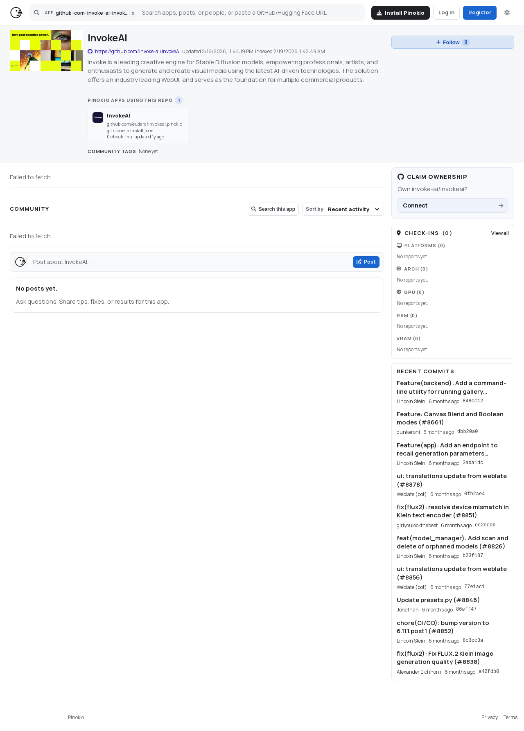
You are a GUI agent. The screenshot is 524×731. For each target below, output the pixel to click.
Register (479, 12)
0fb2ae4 (474, 494)
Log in (446, 12)
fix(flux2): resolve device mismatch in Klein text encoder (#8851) (453, 511)
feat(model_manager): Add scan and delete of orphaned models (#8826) (452, 542)
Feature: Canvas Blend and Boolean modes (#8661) (450, 418)
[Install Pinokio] (400, 13)
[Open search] (36, 13)
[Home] (16, 12)
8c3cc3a (473, 640)
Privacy (489, 717)
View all (500, 233)
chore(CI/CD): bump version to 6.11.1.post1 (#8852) (443, 627)
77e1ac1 (474, 587)
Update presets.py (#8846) (438, 600)
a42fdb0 (489, 672)
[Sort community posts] (353, 209)
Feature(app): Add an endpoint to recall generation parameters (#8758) (447, 449)
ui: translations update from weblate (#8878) (452, 480)
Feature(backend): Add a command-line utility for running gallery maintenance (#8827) (451, 387)
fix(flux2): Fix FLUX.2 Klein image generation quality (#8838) (445, 658)
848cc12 (473, 401)
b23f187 (473, 556)
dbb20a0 (467, 432)
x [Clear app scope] (133, 12)
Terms (510, 717)
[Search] (250, 12)
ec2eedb (485, 525)
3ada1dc (473, 463)
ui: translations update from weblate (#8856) (452, 573)
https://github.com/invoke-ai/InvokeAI (134, 51)
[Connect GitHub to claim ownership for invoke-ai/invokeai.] (453, 205)
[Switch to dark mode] (507, 12)
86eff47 (466, 609)
